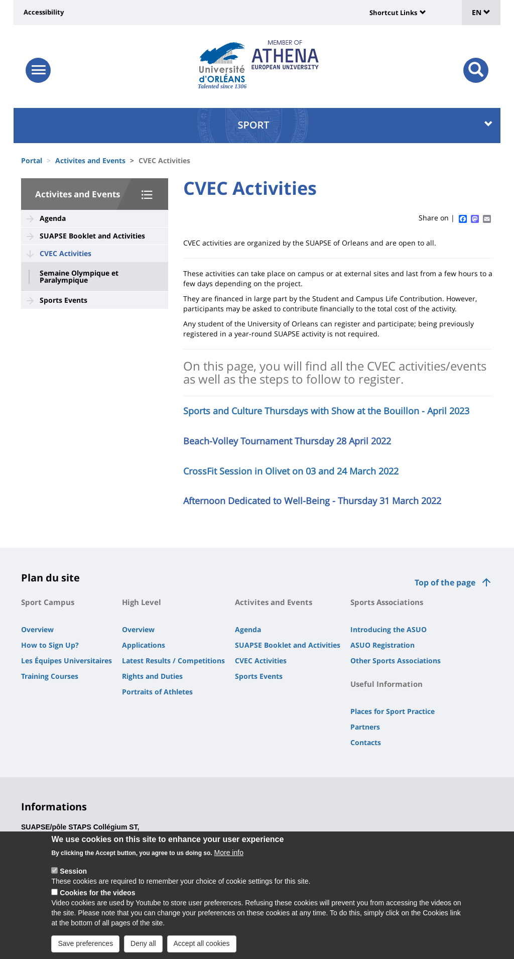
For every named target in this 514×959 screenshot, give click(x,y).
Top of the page (445, 582)
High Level (141, 602)
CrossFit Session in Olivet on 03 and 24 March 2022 (291, 471)
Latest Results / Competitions (173, 660)
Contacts (365, 742)
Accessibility (44, 12)
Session (73, 879)
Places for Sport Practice (392, 711)
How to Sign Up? (50, 645)
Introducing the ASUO (388, 629)
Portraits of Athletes (157, 691)
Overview (37, 629)
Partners (365, 727)
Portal (31, 160)
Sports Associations (386, 602)
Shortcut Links (393, 12)
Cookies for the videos (97, 900)
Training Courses (49, 676)
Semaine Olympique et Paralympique (79, 277)
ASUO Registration (382, 645)
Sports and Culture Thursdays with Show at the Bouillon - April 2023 (326, 411)
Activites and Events (90, 160)
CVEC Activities (65, 253)
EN (481, 12)
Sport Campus (47, 602)
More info (228, 860)
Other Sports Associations (395, 660)
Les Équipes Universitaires (66, 660)
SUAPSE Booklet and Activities (92, 236)
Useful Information (386, 684)
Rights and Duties (152, 676)
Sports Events (63, 300)
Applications (143, 645)
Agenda (53, 218)
